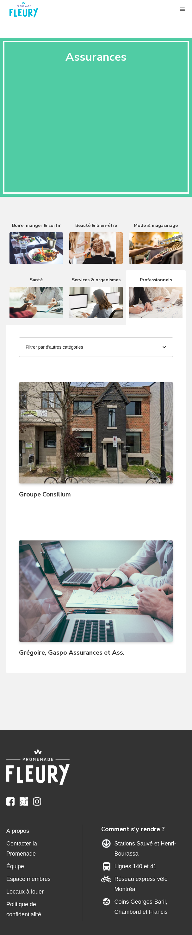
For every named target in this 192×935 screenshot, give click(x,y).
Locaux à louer (25, 891)
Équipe (15, 866)
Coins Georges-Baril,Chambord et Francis (141, 907)
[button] (182, 9)
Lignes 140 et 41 (136, 866)
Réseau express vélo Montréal (141, 884)
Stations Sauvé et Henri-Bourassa (145, 848)
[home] (26, 9)
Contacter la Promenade (21, 848)
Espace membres (28, 879)
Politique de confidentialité (23, 909)
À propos (17, 831)
